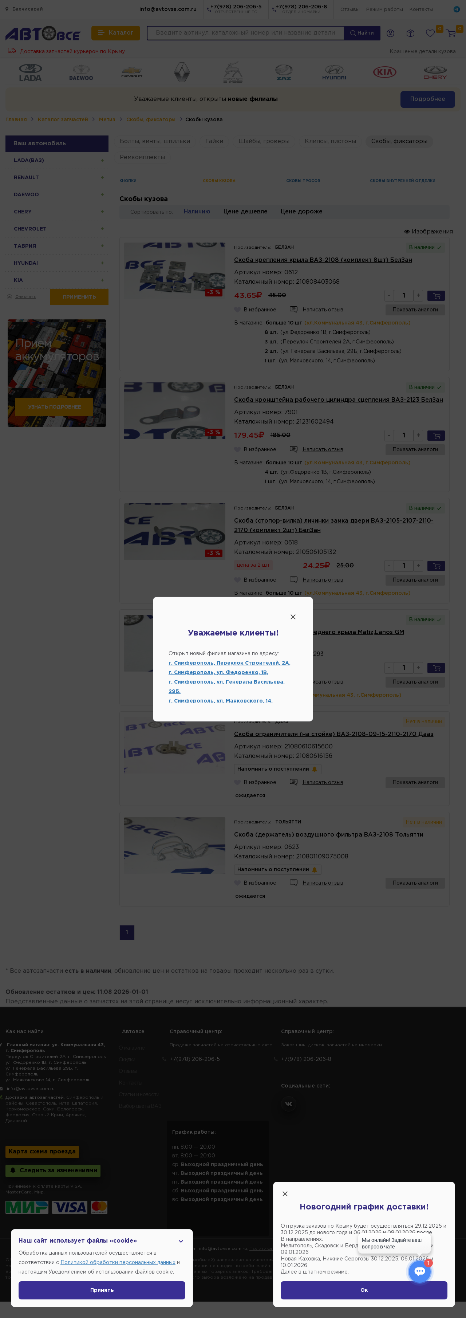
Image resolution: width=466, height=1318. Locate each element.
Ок (364, 1290)
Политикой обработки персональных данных (117, 1262)
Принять (102, 1290)
